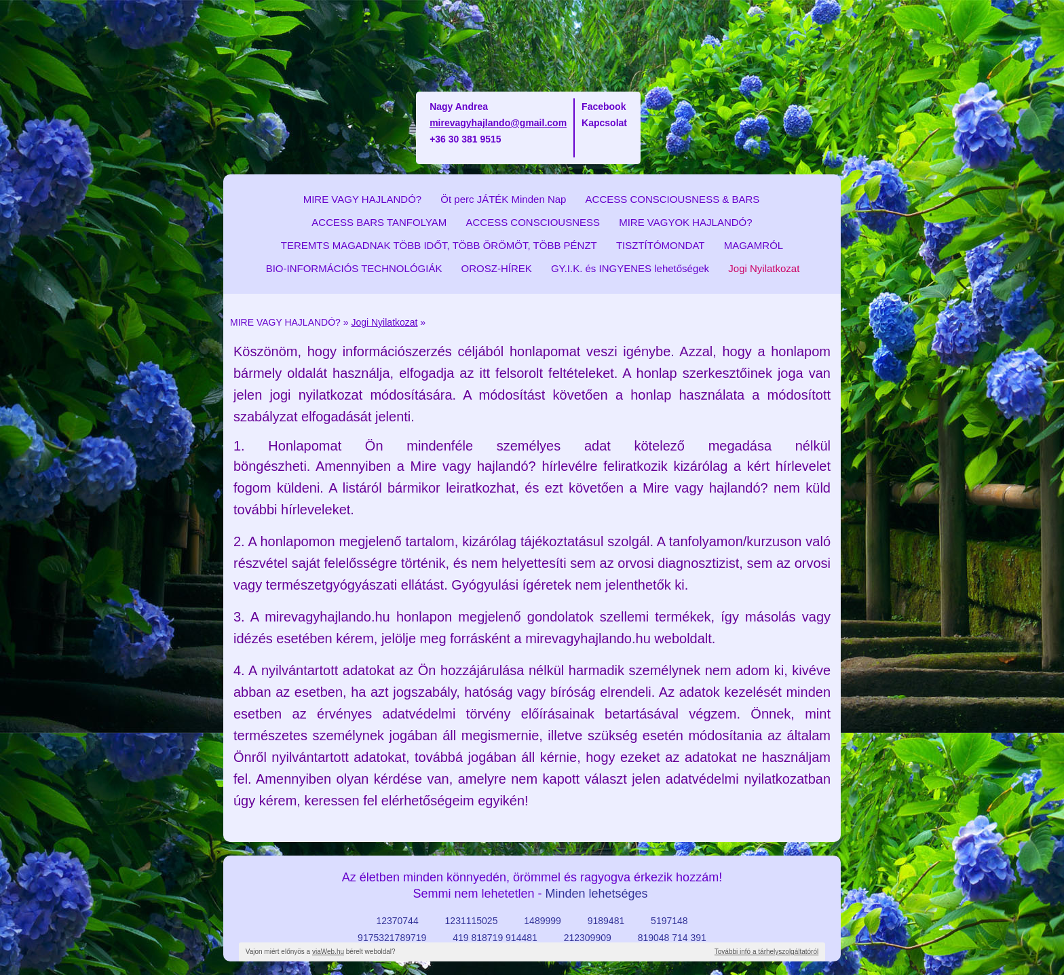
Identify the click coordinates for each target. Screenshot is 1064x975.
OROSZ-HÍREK (496, 268)
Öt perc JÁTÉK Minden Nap (503, 199)
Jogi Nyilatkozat (763, 268)
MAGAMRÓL (754, 245)
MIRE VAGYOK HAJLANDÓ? (685, 222)
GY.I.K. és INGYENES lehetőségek (630, 268)
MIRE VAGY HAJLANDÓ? (362, 199)
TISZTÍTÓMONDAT (660, 245)
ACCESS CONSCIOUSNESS (533, 222)
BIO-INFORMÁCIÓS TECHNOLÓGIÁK (354, 268)
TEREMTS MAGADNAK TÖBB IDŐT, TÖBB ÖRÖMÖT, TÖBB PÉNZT (439, 245)
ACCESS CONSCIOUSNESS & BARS (673, 199)
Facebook (604, 106)
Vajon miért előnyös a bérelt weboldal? (321, 951)
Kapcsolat (604, 122)
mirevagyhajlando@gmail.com (498, 122)
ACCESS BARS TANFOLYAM (378, 222)
